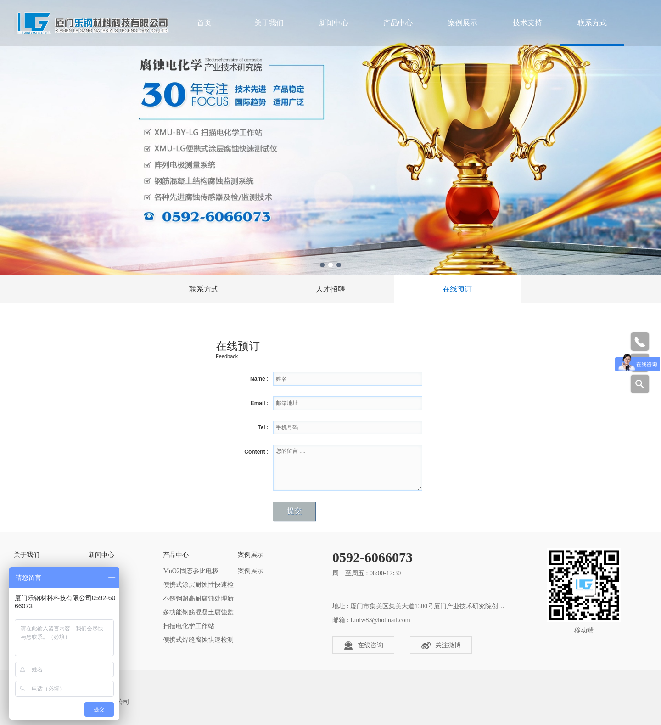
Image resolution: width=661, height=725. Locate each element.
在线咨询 (363, 645)
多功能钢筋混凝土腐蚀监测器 (198, 614)
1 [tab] (322, 265)
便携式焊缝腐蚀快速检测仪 (198, 641)
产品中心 (398, 23)
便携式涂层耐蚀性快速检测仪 (198, 586)
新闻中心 (333, 23)
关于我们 (269, 23)
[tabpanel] (330, 137)
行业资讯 (101, 584)
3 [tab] (338, 265)
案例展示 (462, 23)
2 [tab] (330, 265)
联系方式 (592, 23)
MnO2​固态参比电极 (190, 571)
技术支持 (527, 23)
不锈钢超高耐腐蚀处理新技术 (198, 600)
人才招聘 (330, 289)
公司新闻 (101, 571)
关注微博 (441, 645)
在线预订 (457, 289)
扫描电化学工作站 (188, 626)
